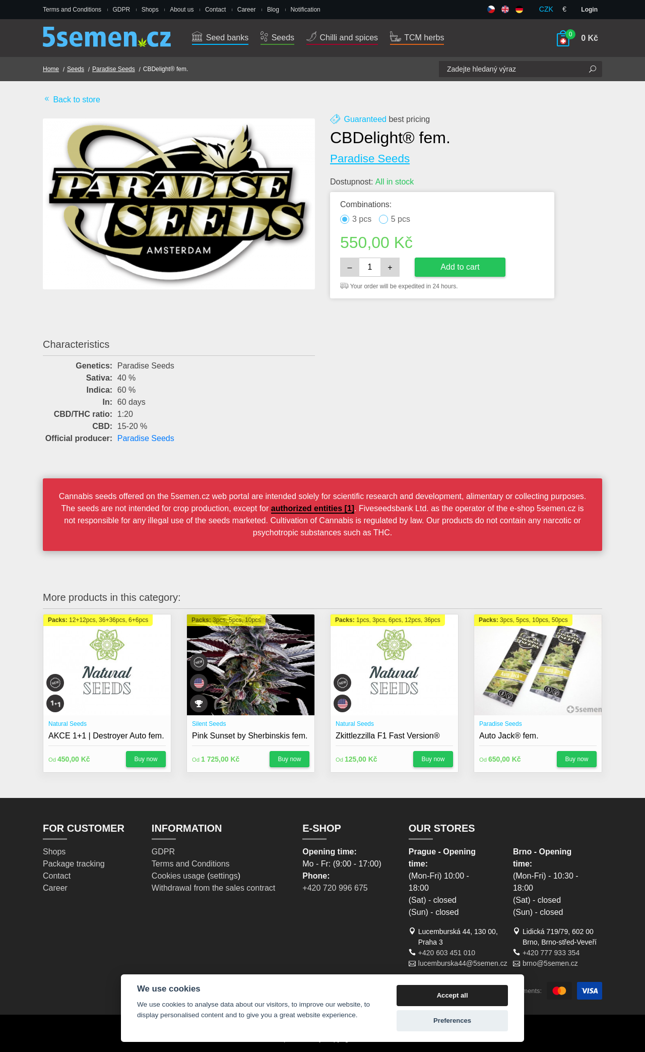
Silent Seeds (209, 723)
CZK (546, 9)
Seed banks (220, 37)
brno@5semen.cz (550, 963)
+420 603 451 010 (446, 953)
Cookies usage (178, 876)
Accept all (452, 995)
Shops (150, 9)
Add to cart (459, 267)
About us (182, 9)
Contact (215, 9)
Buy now (145, 759)
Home (51, 69)
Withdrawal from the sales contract (213, 888)
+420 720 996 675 (334, 888)
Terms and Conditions (72, 9)
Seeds (277, 37)
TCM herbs (417, 37)
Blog (273, 9)
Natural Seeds (67, 723)
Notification (305, 9)
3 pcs (361, 219)
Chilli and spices (342, 37)
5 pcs (400, 219)
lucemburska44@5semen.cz (462, 963)
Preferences (452, 1020)
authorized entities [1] (312, 508)
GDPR (122, 9)
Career (246, 9)
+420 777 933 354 (551, 953)
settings (223, 876)
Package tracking (74, 863)
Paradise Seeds (113, 69)
